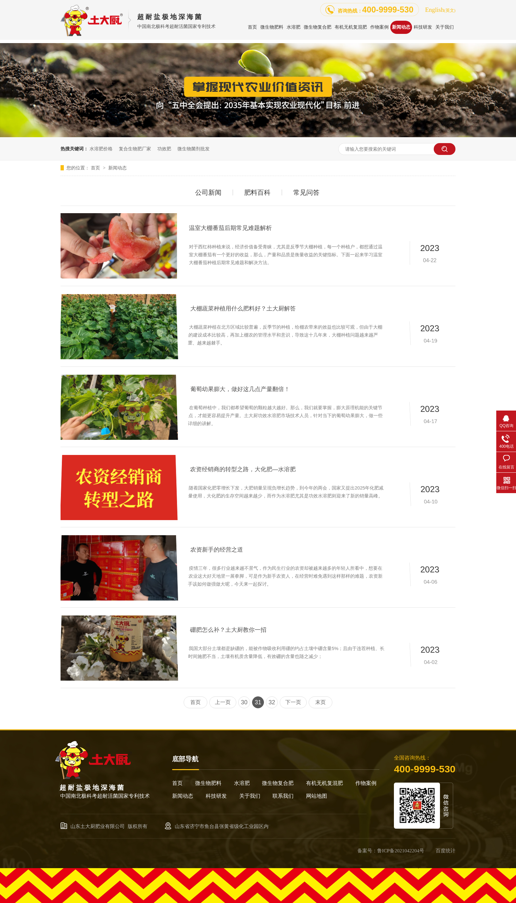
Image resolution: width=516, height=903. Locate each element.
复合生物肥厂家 (135, 148)
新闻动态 (117, 167)
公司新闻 (208, 192)
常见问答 (306, 192)
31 (258, 702)
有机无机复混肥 (324, 783)
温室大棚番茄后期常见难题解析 (230, 228)
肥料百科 (257, 192)
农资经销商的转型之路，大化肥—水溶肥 (244, 470)
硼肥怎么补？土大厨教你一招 (230, 630)
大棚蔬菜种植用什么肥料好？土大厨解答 (245, 310)
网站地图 (316, 796)
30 (244, 702)
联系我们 (283, 796)
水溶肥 (242, 783)
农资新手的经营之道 (219, 551)
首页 (96, 167)
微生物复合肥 (278, 783)
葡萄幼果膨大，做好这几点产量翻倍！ (242, 390)
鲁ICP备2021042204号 (400, 850)
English (440, 9)
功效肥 (164, 148)
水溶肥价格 (101, 148)
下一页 (293, 702)
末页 (320, 702)
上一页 (223, 702)
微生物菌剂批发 (193, 148)
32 (272, 702)
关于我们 (249, 796)
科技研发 (216, 796)
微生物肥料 (208, 783)
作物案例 (365, 783)
